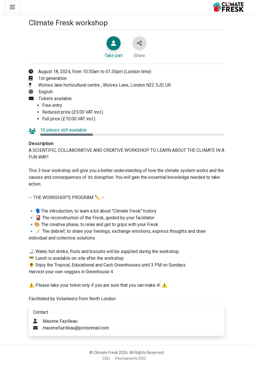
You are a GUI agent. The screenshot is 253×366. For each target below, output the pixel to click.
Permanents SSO (130, 358)
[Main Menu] (12, 7)
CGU (106, 358)
